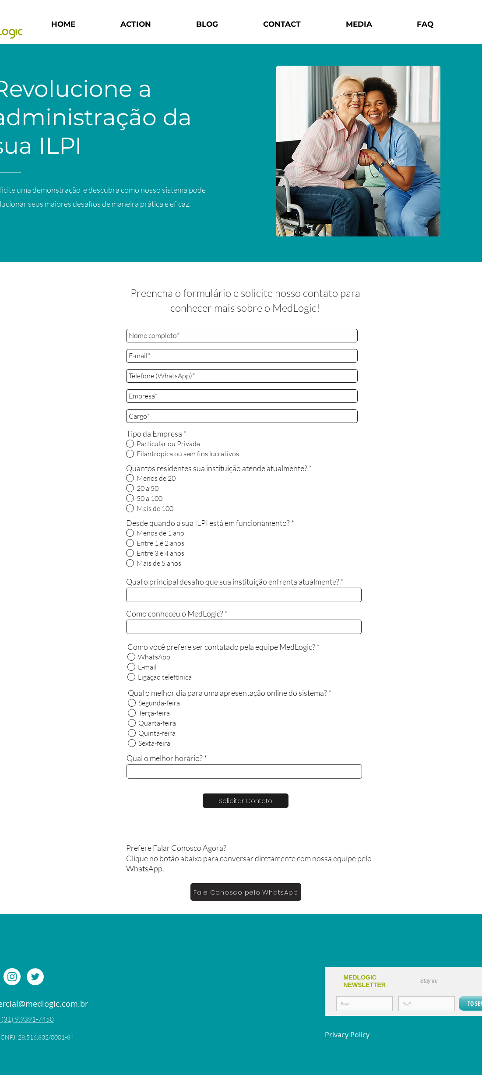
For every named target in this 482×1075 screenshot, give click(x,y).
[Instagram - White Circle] (12, 976)
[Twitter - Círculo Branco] (35, 976)
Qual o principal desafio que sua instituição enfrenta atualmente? (232, 581)
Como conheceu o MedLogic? (174, 613)
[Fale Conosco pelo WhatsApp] (245, 892)
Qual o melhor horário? (165, 758)
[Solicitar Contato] (245, 800)
